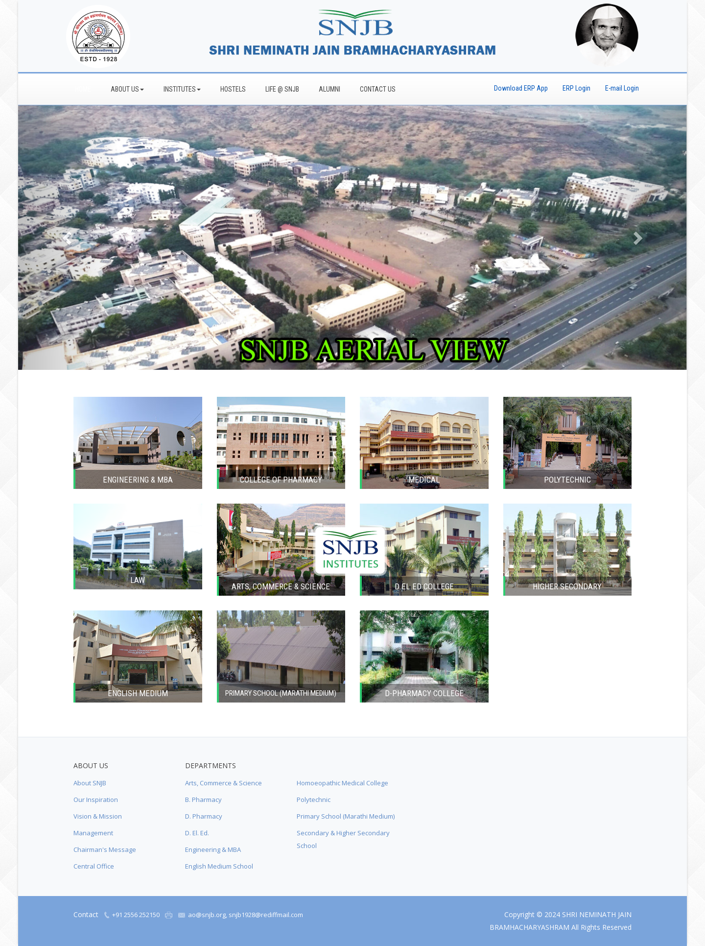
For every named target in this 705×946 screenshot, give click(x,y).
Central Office (93, 866)
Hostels (233, 89)
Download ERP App (521, 88)
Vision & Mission (97, 816)
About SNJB (89, 782)
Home (83, 89)
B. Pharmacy (203, 799)
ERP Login (576, 88)
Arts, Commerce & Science (223, 782)
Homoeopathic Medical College (342, 782)
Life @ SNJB (282, 89)
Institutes (182, 89)
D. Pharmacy (203, 816)
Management (93, 832)
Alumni (329, 89)
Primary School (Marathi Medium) (346, 816)
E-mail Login (622, 88)
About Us (127, 89)
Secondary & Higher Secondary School (343, 839)
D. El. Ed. (197, 832)
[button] (68, 237)
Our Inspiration (95, 799)
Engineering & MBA (213, 849)
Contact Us (378, 89)
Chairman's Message (104, 849)
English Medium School (219, 866)
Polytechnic (313, 799)
